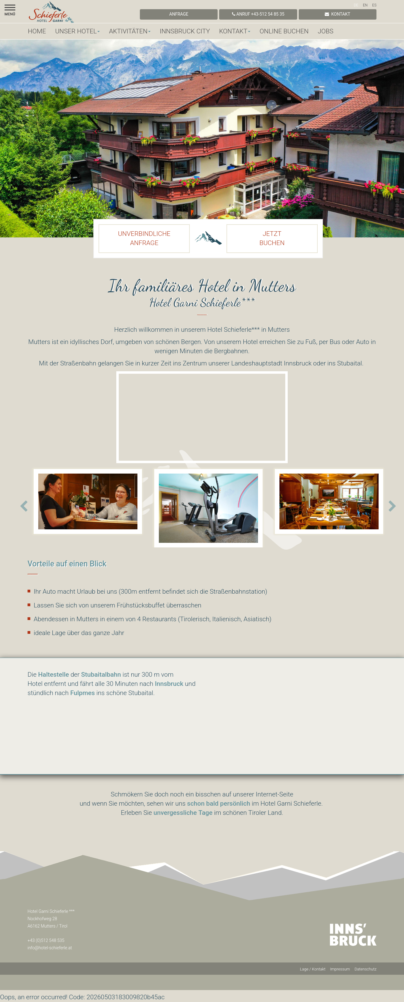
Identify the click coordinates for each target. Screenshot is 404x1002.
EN (365, 5)
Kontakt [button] (234, 31)
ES (374, 5)
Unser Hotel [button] (77, 31)
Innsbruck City (185, 31)
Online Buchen (284, 31)
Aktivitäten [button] (130, 31)
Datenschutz (365, 969)
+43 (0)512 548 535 (46, 940)
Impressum (340, 969)
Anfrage (178, 14)
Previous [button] (24, 506)
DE (356, 5)
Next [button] (392, 506)
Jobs (325, 31)
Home (37, 31)
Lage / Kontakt (312, 969)
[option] (88, 500)
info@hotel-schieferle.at (50, 947)
